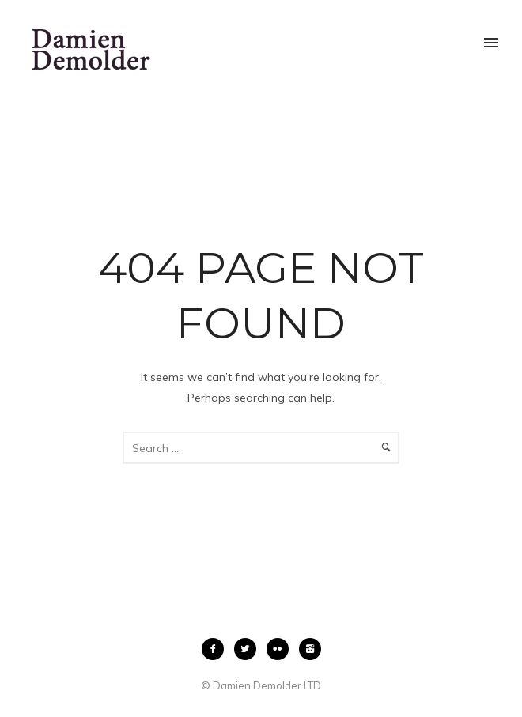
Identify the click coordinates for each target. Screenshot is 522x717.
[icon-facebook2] (217, 649)
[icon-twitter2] (249, 649)
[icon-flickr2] (282, 649)
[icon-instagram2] (310, 649)
